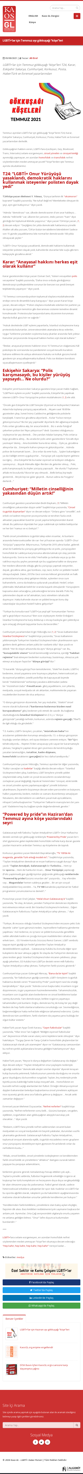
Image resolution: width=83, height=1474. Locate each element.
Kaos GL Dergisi (50, 15)
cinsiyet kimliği (70, 153)
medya (20, 1257)
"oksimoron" (70, 196)
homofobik (45, 157)
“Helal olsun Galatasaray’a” (51, 898)
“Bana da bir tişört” (58, 973)
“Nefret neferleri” (52, 1106)
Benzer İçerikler (14, 1318)
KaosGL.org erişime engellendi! (36, 1347)
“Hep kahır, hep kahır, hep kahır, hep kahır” (26, 1245)
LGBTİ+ (6, 1237)
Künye (32, 22)
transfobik (59, 157)
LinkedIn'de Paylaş (42, 1297)
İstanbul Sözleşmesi (13, 636)
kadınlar (28, 768)
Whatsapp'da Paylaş (41, 1305)
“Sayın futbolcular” (53, 1027)
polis (74, 276)
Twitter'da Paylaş (41, 1290)
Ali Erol (33, 58)
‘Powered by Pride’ (56, 836)
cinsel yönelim (51, 153)
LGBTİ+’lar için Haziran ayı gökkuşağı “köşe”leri (44, 1329)
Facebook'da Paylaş (41, 1282)
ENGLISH (33, 15)
